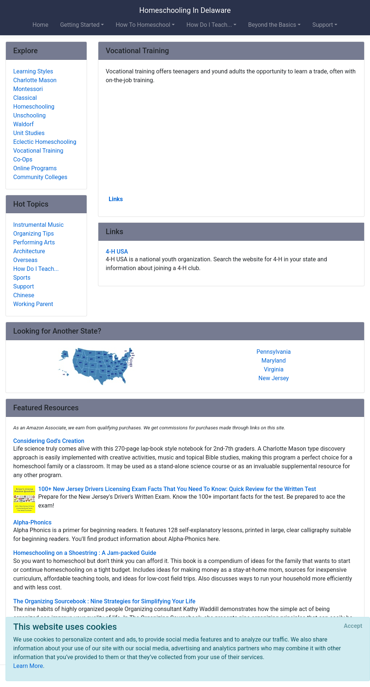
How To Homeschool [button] (143, 24)
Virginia (274, 369)
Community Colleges (40, 177)
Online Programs (35, 168)
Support (23, 286)
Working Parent (33, 304)
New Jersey (273, 378)
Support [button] (322, 24)
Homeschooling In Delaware (185, 10)
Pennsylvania (274, 351)
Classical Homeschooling (33, 102)
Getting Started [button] (80, 24)
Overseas (25, 260)
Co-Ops (22, 159)
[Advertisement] (231, 139)
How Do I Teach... (36, 268)
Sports (21, 277)
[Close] (353, 626)
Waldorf (23, 124)
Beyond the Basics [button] (272, 24)
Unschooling (29, 115)
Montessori (28, 89)
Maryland (273, 360)
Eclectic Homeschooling (44, 141)
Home (40, 24)
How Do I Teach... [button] (209, 24)
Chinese (23, 295)
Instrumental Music (38, 224)
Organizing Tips (33, 233)
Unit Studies (29, 133)
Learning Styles (33, 71)
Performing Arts (34, 242)
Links (116, 199)
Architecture (29, 251)
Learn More (28, 665)
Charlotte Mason (35, 80)
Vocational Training (38, 150)
